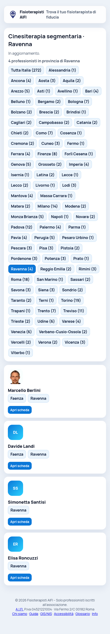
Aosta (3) (46, 80)
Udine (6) (46, 321)
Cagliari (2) (21, 122)
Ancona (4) (21, 80)
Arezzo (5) (20, 91)
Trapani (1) (21, 310)
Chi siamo (19, 613)
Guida (33, 613)
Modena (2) (75, 206)
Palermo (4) (50, 227)
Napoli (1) (60, 216)
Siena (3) (46, 290)
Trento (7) (47, 310)
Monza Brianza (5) (27, 216)
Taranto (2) (21, 300)
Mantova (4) (22, 195)
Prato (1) (81, 258)
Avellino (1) (68, 91)
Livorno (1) (45, 185)
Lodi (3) (69, 185)
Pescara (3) (21, 248)
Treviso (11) (73, 310)
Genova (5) (21, 164)
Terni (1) (46, 300)
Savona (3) (21, 290)
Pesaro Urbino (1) (78, 237)
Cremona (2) (22, 143)
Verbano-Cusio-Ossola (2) (63, 331)
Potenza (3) (55, 258)
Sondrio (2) (72, 290)
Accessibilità (64, 613)
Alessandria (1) (62, 70)
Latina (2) (46, 174)
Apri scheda (19, 410)
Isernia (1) (20, 174)
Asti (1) (43, 91)
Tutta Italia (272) (26, 70)
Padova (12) (21, 227)
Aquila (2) (72, 80)
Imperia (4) (79, 164)
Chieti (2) (20, 133)
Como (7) (44, 133)
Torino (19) (71, 300)
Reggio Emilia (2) (55, 269)
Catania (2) (87, 122)
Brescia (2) (49, 112)
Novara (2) (85, 216)
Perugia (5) (44, 237)
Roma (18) (20, 279)
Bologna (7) (78, 101)
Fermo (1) (76, 143)
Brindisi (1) (76, 112)
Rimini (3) (88, 269)
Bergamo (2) (49, 101)
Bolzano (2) (21, 112)
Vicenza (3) (75, 342)
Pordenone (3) (24, 258)
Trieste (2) (20, 321)
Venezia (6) (21, 331)
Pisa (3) (46, 248)
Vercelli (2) (21, 342)
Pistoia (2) (70, 248)
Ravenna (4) (22, 269)
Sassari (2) (80, 279)
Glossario (82, 613)
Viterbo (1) (20, 352)
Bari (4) (92, 91)
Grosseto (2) (50, 164)
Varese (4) (71, 321)
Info (95, 613)
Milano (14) (48, 206)
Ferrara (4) (20, 153)
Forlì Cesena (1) (79, 153)
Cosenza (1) (71, 133)
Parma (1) (77, 227)
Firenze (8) (48, 153)
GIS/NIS (46, 613)
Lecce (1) (70, 174)
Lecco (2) (19, 185)
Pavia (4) (19, 237)
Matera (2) (20, 206)
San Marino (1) (50, 279)
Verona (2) (47, 342)
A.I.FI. (20, 609)
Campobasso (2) (54, 122)
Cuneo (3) (50, 143)
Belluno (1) (21, 101)
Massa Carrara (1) (56, 195)
